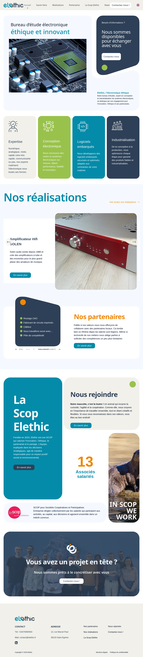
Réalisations (58, 5)
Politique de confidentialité (119, 652)
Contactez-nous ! (71, 581)
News (107, 5)
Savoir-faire (41, 5)
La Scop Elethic (92, 5)
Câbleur (27, 327)
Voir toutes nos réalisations (124, 202)
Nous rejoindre (114, 626)
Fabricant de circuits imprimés (38, 322)
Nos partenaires (91, 626)
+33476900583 (25, 632)
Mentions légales (102, 652)
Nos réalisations (91, 632)
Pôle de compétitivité (33, 335)
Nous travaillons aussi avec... (37, 331)
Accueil (27, 5)
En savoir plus (23, 275)
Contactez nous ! (120, 5)
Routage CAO (30, 318)
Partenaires (74, 5)
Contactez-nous (111, 56)
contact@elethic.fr (28, 637)
